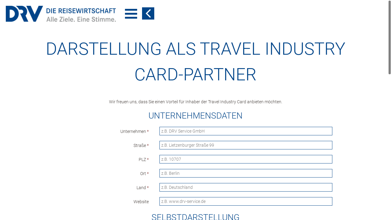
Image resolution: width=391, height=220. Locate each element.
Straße (141, 145)
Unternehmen (134, 131)
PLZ (144, 159)
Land (143, 187)
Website (141, 201)
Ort (144, 173)
